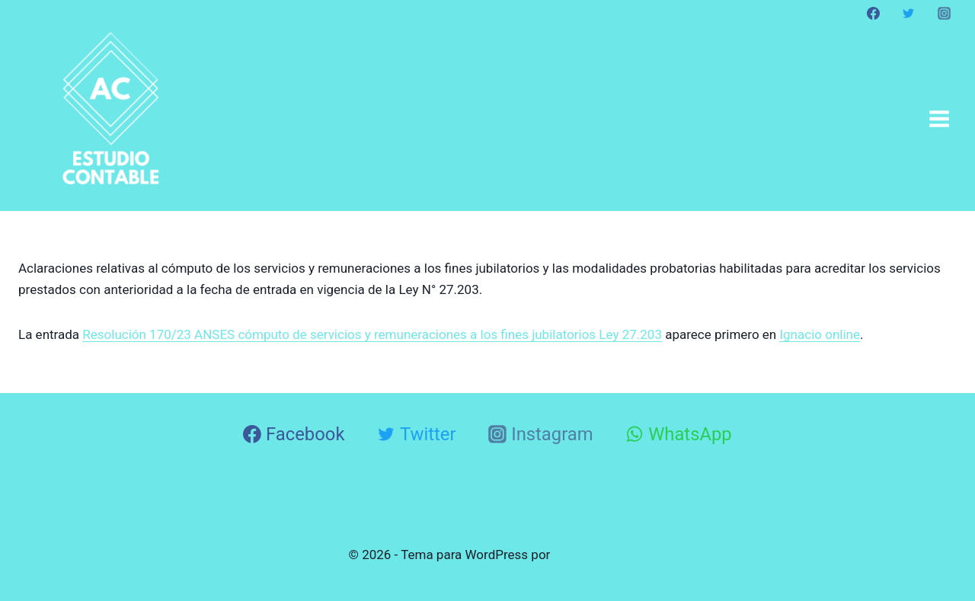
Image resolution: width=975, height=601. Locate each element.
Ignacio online (819, 334)
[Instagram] (944, 13)
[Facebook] (874, 13)
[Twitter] (909, 13)
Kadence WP (590, 554)
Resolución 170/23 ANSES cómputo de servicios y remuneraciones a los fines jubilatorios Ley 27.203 (372, 334)
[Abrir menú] (939, 118)
